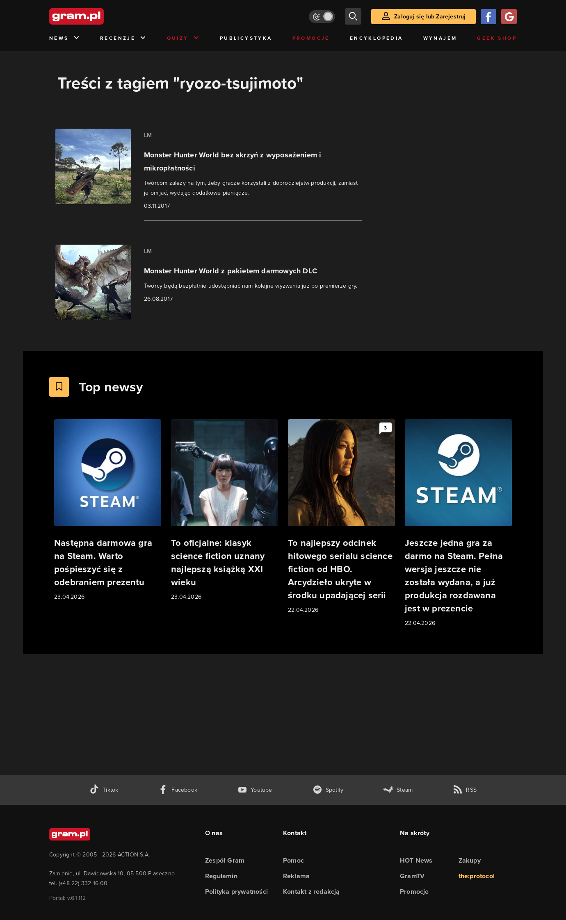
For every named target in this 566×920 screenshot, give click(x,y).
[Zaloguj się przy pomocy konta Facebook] (488, 16)
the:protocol (477, 876)
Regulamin (221, 876)
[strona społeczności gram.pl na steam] (398, 790)
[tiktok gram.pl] (103, 790)
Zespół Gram (224, 860)
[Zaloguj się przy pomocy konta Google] (509, 16)
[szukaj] (353, 16)
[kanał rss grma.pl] (465, 790)
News (64, 38)
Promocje (311, 37)
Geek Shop (497, 37)
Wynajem (440, 37)
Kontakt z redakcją (311, 891)
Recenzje (123, 38)
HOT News (416, 860)
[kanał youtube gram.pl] (254, 790)
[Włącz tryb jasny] (322, 16)
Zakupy (470, 860)
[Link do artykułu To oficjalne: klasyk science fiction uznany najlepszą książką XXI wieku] (224, 510)
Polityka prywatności (236, 891)
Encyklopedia (376, 37)
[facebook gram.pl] (177, 790)
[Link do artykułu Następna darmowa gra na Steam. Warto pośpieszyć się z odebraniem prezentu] (107, 510)
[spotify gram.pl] (328, 790)
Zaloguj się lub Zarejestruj (430, 16)
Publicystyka (246, 37)
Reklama (296, 876)
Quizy (183, 38)
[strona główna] (96, 16)
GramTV (412, 876)
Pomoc (293, 860)
